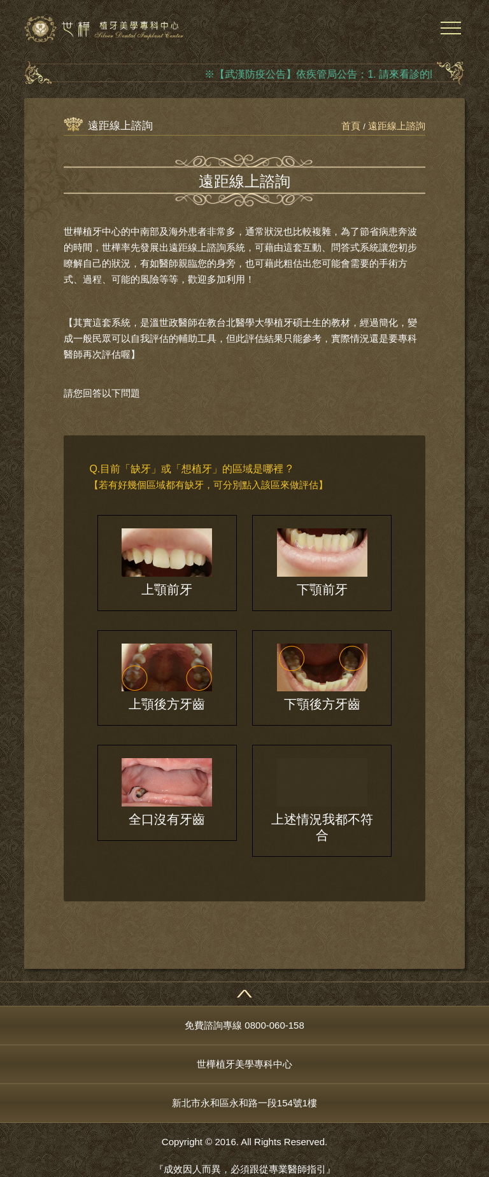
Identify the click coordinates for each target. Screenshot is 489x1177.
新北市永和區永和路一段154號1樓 (244, 1102)
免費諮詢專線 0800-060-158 (244, 1025)
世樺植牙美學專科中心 (244, 1064)
